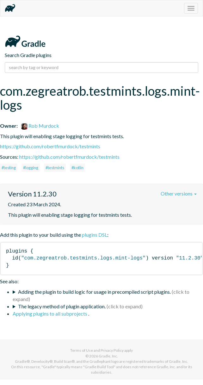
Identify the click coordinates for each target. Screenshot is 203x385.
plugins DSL (94, 235)
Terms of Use (81, 350)
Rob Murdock (40, 126)
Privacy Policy (112, 350)
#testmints (55, 167)
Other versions (179, 193)
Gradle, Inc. (108, 356)
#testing (9, 167)
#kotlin (77, 167)
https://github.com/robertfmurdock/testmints (50, 146)
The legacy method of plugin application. (62, 306)
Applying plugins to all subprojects (50, 314)
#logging (30, 167)
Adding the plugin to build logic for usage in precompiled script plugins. (94, 292)
